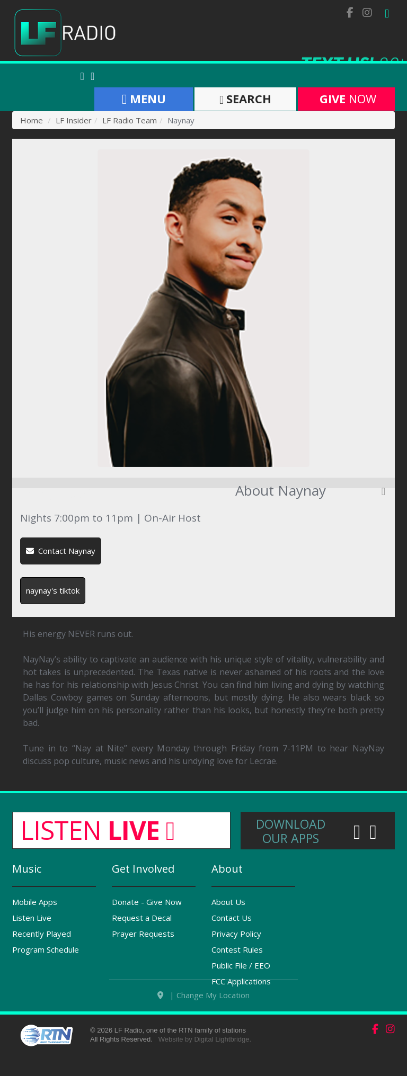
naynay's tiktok (52, 590)
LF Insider (74, 120)
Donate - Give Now (147, 901)
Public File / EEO (240, 965)
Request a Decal (142, 917)
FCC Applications (241, 981)
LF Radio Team (129, 120)
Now (346, 98)
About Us (228, 901)
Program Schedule (45, 949)
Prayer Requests (143, 933)
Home (31, 120)
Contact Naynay (60, 550)
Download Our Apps (290, 831)
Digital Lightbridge (221, 1057)
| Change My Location (203, 1013)
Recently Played (41, 933)
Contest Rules (237, 949)
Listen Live (31, 917)
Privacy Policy (236, 933)
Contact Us (231, 917)
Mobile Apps (34, 901)
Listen (97, 829)
